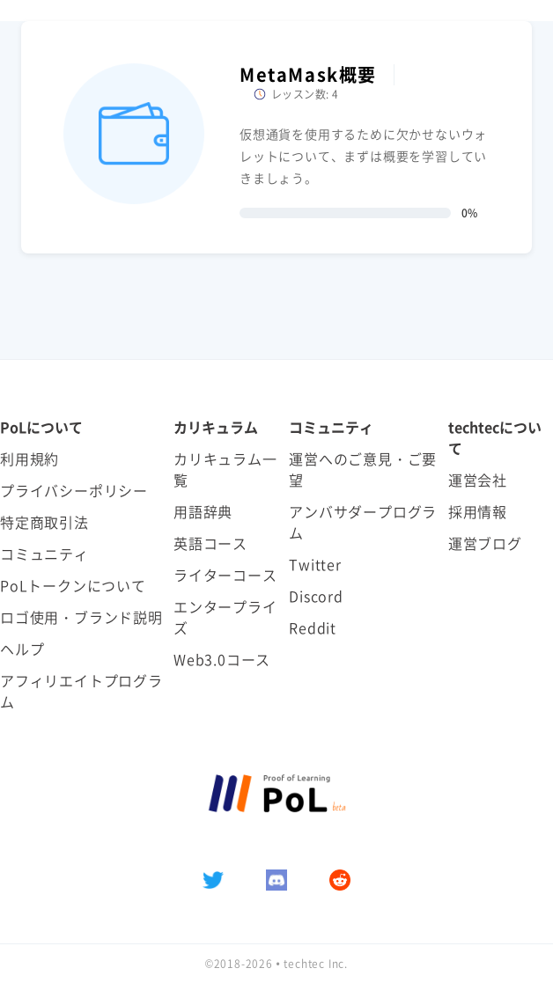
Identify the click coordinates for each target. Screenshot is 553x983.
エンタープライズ (225, 617)
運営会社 (477, 479)
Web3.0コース (221, 659)
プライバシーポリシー (74, 490)
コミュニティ (44, 553)
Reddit (312, 627)
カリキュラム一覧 (225, 469)
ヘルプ (22, 648)
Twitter (315, 564)
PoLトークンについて (73, 585)
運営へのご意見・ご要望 (363, 469)
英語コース (210, 543)
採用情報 (477, 511)
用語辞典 (202, 511)
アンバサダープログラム (363, 522)
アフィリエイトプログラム (81, 691)
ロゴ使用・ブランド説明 (81, 616)
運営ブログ (485, 543)
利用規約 (29, 458)
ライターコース (225, 574)
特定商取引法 (44, 521)
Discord (316, 595)
